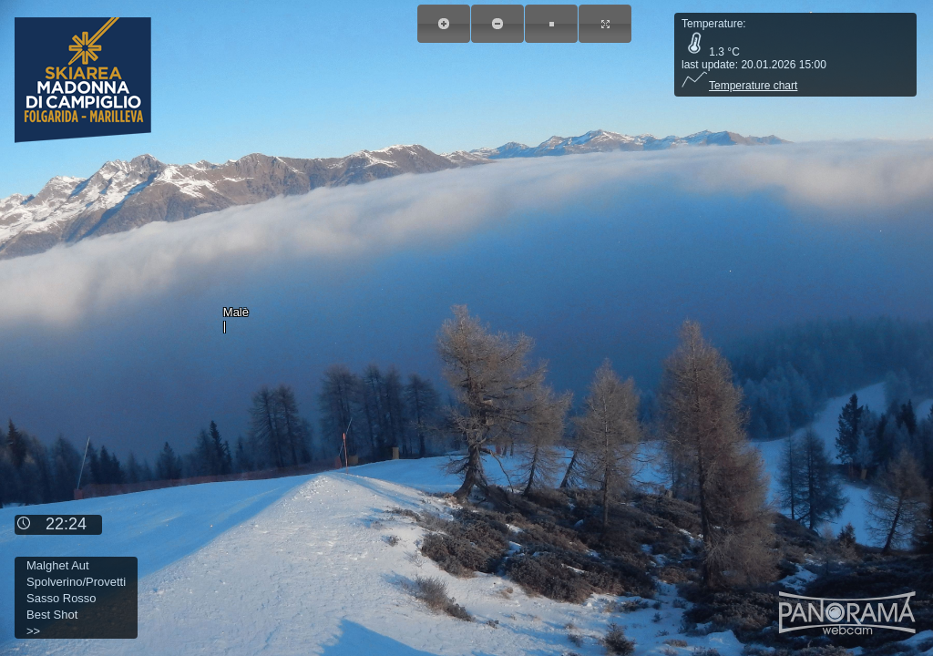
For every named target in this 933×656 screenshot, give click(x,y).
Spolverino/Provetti (76, 582)
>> (33, 631)
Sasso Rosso (61, 598)
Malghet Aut (57, 565)
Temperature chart (739, 85)
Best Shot (51, 614)
